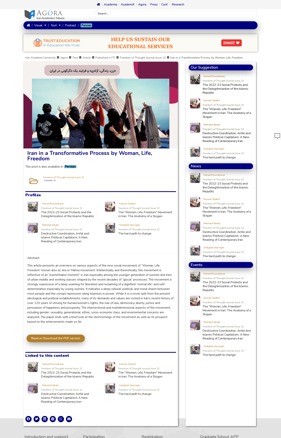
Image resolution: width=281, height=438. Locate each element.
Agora (64, 58)
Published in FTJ (105, 58)
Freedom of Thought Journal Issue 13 (143, 58)
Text (55, 25)
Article (87, 58)
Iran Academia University (40, 58)
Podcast (70, 26)
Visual (40, 25)
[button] (28, 420)
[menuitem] (86, 25)
